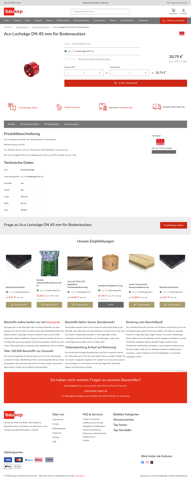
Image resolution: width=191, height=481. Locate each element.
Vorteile (86, 440)
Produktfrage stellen (28, 107)
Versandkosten (126, 107)
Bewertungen (71, 124)
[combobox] (100, 11)
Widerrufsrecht (89, 437)
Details (11, 124)
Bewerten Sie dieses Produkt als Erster (94, 59)
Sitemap (55, 437)
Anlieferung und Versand (93, 422)
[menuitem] (6, 20)
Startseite (8, 27)
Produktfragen (51, 124)
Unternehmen (57, 419)
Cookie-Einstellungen (159, 476)
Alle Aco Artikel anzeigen (162, 148)
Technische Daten (29, 124)
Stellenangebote (58, 428)
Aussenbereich (22, 27)
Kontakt (55, 424)
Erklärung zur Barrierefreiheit (94, 433)
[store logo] (17, 11)
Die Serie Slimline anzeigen (164, 152)
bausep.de (80, 476)
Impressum (56, 433)
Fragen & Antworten (178, 3)
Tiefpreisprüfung (71, 107)
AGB (54, 442)
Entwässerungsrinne (40, 27)
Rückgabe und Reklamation (94, 426)
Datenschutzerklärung (92, 430)
